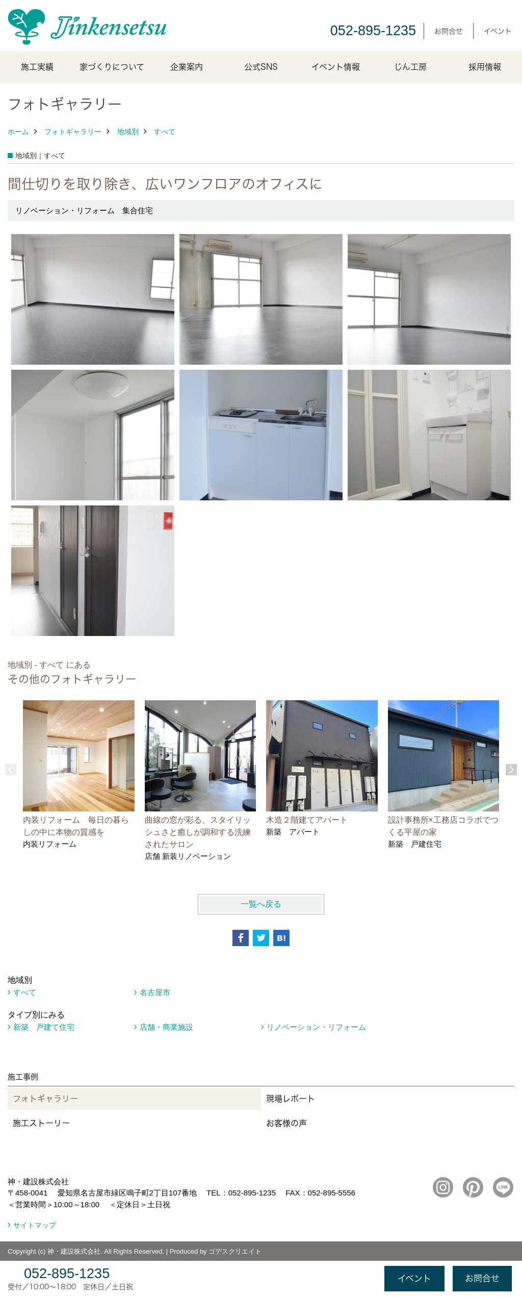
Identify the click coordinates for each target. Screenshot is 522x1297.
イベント (498, 31)
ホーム (18, 132)
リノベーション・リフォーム (316, 1027)
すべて (164, 132)
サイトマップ (34, 1225)
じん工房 (410, 67)
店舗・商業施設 (166, 1027)
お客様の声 (286, 1123)
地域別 (128, 132)
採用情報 (484, 67)
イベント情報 (335, 67)
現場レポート (290, 1098)
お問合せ (448, 31)
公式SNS (261, 67)
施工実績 (37, 67)
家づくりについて (112, 67)
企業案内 (186, 67)
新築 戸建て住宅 (43, 1027)
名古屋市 (155, 992)
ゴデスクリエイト (235, 1251)
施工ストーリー (41, 1123)
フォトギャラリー (72, 132)
